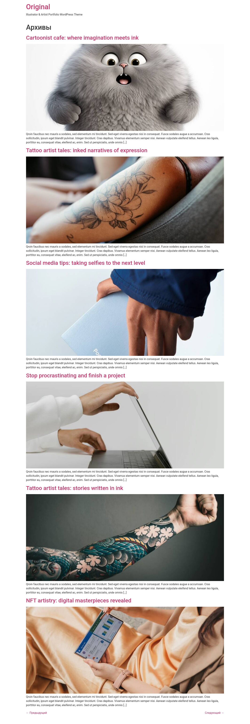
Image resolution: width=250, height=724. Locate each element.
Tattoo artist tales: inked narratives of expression (86, 150)
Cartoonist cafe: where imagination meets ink (82, 37)
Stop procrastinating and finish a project (75, 375)
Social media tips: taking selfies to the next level (85, 263)
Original (38, 7)
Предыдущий (36, 712)
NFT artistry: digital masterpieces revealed (78, 600)
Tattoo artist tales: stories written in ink (74, 488)
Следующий (214, 712)
